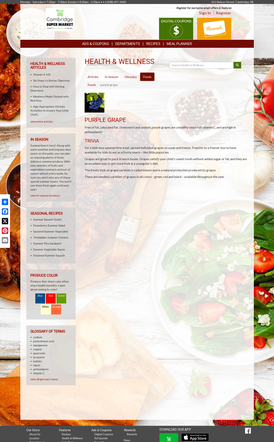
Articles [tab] (93, 77)
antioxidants (41, 369)
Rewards (132, 434)
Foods (92, 85)
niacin (36, 365)
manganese (40, 345)
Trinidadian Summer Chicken (50, 237)
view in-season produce (45, 195)
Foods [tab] (147, 77)
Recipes (153, 44)
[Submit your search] (237, 65)
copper (37, 349)
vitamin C (39, 373)
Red (51, 295)
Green (61, 295)
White (45, 306)
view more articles (41, 121)
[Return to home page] (60, 19)
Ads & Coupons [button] (95, 44)
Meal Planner (179, 44)
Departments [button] (127, 44)
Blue (40, 295)
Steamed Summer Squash (49, 255)
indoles (37, 361)
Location (34, 438)
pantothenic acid (43, 341)
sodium (37, 337)
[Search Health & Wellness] (201, 65)
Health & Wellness (72, 438)
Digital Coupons (103, 434)
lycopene (39, 357)
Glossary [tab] (131, 77)
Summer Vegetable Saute (49, 249)
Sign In (205, 12)
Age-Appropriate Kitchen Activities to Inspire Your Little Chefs (49, 110)
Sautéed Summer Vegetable (50, 231)
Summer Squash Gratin (47, 219)
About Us (34, 434)
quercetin (39, 353)
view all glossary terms (44, 379)
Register (223, 12)
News (127, 440)
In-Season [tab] (111, 77)
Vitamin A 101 (42, 74)
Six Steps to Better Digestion (51, 80)
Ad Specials (101, 438)
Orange (56, 306)
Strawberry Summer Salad (49, 225)
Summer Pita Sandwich (47, 243)
